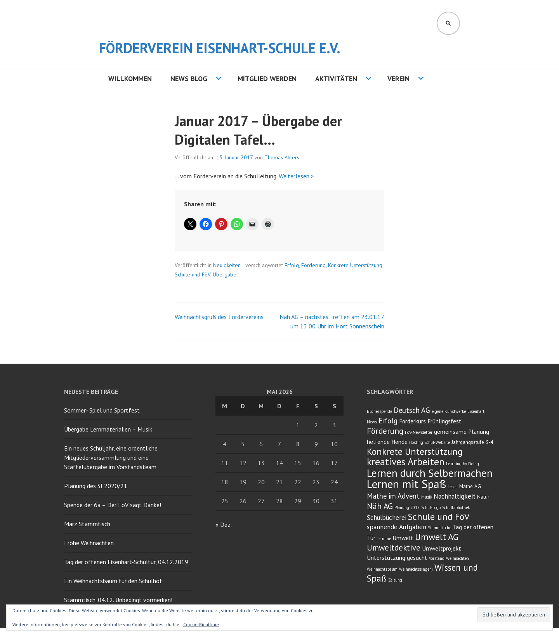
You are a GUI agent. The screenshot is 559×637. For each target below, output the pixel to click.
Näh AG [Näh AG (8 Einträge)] (380, 506)
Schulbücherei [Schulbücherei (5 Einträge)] (386, 517)
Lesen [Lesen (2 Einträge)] (453, 486)
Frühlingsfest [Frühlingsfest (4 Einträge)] (444, 421)
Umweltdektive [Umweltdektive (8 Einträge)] (393, 547)
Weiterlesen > (296, 176)
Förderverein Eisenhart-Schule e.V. (219, 48)
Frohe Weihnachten (89, 543)
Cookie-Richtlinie (201, 624)
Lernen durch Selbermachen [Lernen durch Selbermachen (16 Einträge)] (430, 473)
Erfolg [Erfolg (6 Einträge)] (388, 420)
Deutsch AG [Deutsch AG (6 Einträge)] (412, 410)
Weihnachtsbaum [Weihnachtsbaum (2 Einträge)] (382, 569)
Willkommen (130, 78)
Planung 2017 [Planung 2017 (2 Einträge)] (407, 507)
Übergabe (224, 274)
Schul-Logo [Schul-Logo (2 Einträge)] (431, 507)
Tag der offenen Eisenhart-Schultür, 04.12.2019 (126, 562)
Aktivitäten (336, 78)
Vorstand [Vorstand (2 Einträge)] (436, 558)
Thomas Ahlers (281, 157)
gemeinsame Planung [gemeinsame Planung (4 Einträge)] (461, 431)
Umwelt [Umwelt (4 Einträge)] (402, 538)
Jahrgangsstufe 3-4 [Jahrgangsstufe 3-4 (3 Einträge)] (472, 441)
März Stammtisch (87, 524)
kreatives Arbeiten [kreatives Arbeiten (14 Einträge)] (405, 461)
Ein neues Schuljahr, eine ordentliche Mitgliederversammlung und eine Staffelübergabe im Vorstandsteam (111, 457)
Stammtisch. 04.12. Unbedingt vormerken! (118, 600)
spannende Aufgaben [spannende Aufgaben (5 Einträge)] (396, 527)
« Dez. (223, 524)
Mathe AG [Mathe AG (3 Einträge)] (470, 486)
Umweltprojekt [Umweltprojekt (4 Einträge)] (441, 548)
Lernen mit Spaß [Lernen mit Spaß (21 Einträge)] (406, 483)
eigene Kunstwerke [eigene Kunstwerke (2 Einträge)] (449, 411)
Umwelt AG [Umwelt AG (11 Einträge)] (436, 537)
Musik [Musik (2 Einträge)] (426, 497)
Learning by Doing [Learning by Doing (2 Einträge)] (462, 463)
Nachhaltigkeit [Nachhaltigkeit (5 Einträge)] (455, 496)
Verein (398, 78)
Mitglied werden (267, 78)
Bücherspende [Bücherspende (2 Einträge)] (379, 411)
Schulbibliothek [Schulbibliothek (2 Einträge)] (456, 507)
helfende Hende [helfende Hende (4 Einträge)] (387, 441)
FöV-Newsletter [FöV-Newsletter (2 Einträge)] (418, 432)
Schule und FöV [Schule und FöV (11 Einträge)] (438, 517)
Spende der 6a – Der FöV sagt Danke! (112, 505)
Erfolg (292, 265)
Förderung (313, 265)
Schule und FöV (192, 274)
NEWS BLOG (188, 78)
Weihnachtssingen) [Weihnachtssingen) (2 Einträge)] (416, 569)
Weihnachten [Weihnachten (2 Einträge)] (457, 558)
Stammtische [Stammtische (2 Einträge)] (439, 527)
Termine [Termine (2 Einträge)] (384, 538)
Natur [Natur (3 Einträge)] (483, 496)
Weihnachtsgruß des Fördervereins (219, 317)
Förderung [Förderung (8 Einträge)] (385, 431)
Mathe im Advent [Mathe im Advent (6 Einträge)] (393, 496)
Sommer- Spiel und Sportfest (102, 410)
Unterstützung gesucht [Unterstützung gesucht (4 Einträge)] (397, 557)
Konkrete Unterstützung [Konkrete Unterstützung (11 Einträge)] (415, 451)
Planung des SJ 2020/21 (95, 486)
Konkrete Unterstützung (355, 265)
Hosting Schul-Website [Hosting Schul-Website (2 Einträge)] (429, 442)
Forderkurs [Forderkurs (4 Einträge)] (412, 421)
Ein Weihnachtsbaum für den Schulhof (113, 581)
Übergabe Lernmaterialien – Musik (108, 429)
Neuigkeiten (227, 265)
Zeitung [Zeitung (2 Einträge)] (395, 580)
